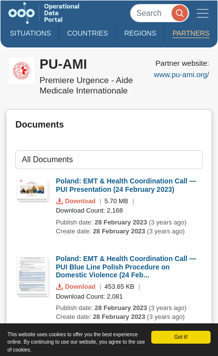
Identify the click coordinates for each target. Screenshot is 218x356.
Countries (87, 33)
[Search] (159, 13)
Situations (30, 33)
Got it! (180, 337)
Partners (191, 33)
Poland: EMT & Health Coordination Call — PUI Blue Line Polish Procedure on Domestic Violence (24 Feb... (126, 267)
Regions (140, 33)
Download (76, 201)
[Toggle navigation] (202, 13)
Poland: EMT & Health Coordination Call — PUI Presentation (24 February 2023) (126, 185)
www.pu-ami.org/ (181, 74)
